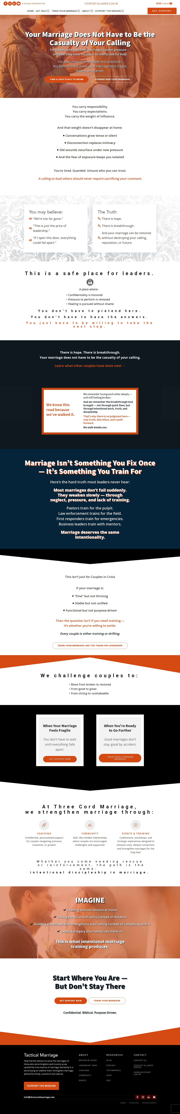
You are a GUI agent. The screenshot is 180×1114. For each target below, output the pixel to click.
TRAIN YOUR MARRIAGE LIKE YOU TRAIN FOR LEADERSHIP (90, 645)
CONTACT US (140, 1060)
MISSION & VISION (88, 1060)
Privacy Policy (134, 1103)
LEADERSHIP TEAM (88, 1065)
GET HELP (43, 10)
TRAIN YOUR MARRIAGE (66, 10)
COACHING (84, 1070)
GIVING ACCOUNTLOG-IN (142, 1073)
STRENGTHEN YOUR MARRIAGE (112, 79)
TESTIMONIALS (113, 1070)
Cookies (123, 1103)
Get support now (60, 759)
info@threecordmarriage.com (39, 1097)
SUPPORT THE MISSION (109, 10)
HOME (30, 10)
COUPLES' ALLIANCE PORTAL (143, 1066)
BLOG (109, 1060)
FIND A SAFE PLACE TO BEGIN (66, 79)
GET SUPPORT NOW (71, 1000)
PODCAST (111, 1065)
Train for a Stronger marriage (120, 758)
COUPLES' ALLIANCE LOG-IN (101, 3)
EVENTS (82, 1080)
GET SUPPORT (162, 11)
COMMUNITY (85, 1075)
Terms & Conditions (149, 1103)
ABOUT (87, 10)
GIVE (108, 1080)
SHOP (109, 1075)
